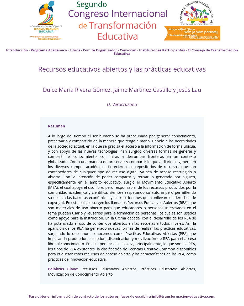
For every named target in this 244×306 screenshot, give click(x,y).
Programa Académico (49, 50)
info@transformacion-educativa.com (183, 296)
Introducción (17, 50)
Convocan (128, 50)
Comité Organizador (100, 50)
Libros (75, 50)
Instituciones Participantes (162, 50)
